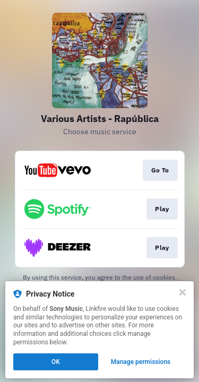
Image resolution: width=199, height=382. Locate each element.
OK (55, 362)
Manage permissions (141, 362)
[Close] (182, 292)
